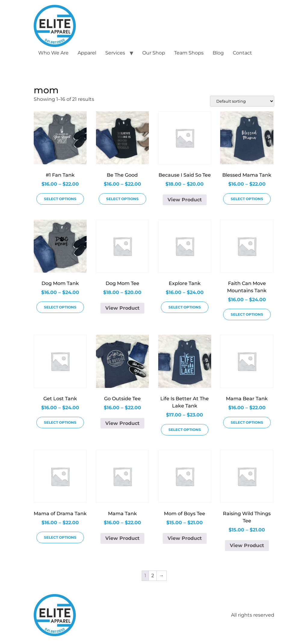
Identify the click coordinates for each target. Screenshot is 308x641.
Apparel (87, 53)
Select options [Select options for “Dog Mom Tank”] (60, 307)
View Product (185, 200)
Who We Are (53, 53)
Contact (242, 53)
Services (115, 53)
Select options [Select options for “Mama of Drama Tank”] (60, 537)
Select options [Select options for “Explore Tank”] (184, 307)
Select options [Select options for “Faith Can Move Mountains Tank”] (247, 314)
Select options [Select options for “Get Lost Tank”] (60, 422)
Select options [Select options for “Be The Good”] (122, 199)
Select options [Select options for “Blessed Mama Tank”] (247, 199)
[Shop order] (242, 101)
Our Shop (153, 53)
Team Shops (189, 53)
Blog (218, 53)
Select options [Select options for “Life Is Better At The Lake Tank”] (184, 429)
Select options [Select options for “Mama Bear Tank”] (247, 422)
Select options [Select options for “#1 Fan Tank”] (60, 199)
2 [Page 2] (152, 575)
